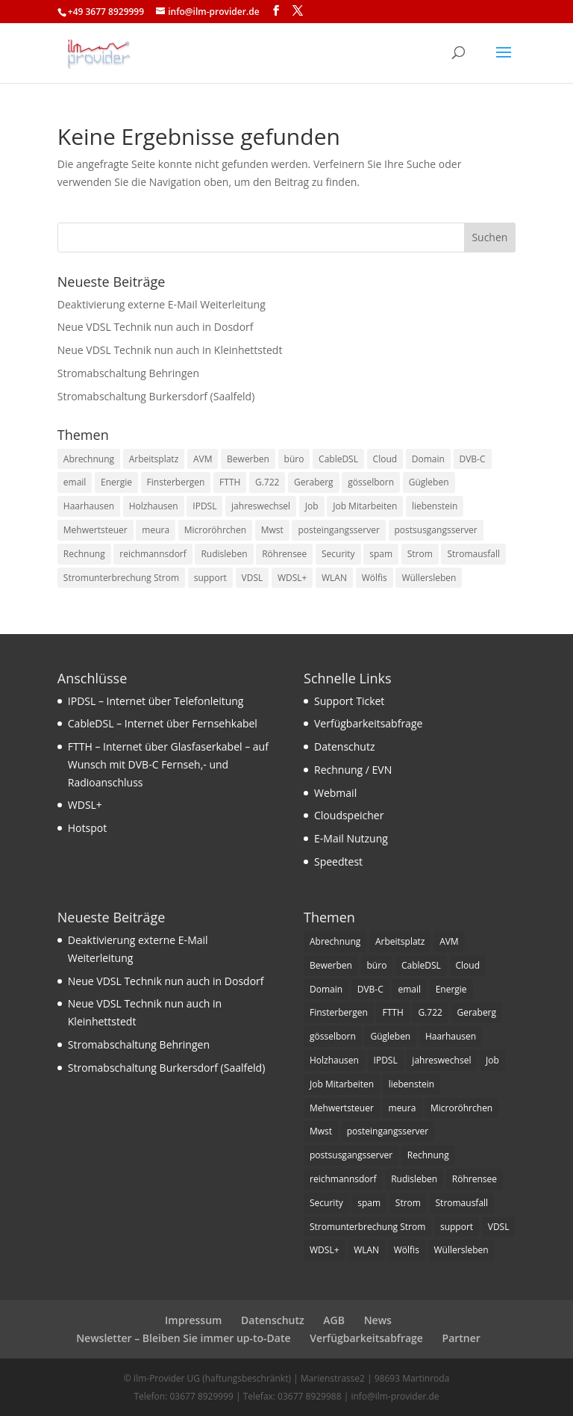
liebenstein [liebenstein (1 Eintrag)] (434, 506)
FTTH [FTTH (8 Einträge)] (229, 482)
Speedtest (338, 861)
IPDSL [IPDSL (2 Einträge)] (204, 506)
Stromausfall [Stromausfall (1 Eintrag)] (473, 553)
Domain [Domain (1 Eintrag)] (428, 459)
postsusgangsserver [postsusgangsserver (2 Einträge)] (436, 530)
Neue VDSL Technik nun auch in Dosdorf (155, 327)
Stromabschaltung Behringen (128, 373)
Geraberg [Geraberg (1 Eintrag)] (314, 482)
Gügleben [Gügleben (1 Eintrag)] (429, 482)
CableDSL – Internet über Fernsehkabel (162, 723)
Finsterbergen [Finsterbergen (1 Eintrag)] (176, 482)
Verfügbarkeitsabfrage (368, 723)
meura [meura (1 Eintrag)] (155, 530)
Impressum (193, 1320)
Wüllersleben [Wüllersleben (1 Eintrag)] (428, 577)
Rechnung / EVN (353, 770)
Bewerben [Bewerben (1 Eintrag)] (248, 459)
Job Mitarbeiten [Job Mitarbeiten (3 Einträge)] (365, 506)
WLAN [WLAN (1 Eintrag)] (334, 577)
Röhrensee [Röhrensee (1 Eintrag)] (284, 553)
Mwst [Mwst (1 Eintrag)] (272, 530)
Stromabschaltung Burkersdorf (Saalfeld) (156, 396)
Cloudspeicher (348, 815)
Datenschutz (344, 746)
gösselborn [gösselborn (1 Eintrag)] (371, 482)
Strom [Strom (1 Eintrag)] (420, 553)
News (378, 1320)
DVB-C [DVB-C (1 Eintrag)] (473, 459)
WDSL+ (85, 805)
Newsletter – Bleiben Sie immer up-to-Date (183, 1338)
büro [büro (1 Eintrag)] (294, 459)
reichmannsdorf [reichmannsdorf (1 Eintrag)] (153, 553)
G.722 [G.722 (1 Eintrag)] (267, 482)
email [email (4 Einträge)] (75, 482)
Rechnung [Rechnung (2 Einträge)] (84, 553)
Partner (461, 1338)
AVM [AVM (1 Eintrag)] (203, 459)
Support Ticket (349, 701)
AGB (334, 1320)
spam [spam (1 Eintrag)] (380, 553)
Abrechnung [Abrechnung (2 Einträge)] (88, 459)
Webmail (335, 793)
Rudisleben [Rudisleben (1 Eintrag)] (224, 553)
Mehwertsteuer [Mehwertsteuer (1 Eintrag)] (95, 530)
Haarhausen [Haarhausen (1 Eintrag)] (88, 506)
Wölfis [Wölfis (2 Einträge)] (374, 577)
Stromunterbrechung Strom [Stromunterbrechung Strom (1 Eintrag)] (121, 577)
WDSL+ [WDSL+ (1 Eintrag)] (292, 577)
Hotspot (87, 828)
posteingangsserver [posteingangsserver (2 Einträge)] (338, 530)
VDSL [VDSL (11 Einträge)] (252, 577)
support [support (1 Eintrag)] (210, 577)
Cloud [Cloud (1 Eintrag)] (385, 459)
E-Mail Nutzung (351, 838)
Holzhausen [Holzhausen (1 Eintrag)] (153, 506)
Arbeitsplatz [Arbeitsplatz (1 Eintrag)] (154, 459)
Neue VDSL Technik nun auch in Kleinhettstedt (170, 350)
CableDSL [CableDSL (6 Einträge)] (338, 459)
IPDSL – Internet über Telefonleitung (156, 701)
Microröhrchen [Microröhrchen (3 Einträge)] (215, 530)
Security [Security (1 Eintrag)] (338, 553)
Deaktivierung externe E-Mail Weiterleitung (161, 304)
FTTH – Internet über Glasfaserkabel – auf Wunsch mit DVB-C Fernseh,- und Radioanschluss (168, 764)
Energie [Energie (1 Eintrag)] (116, 482)
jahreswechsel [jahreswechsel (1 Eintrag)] (260, 506)
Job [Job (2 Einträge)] (312, 506)
